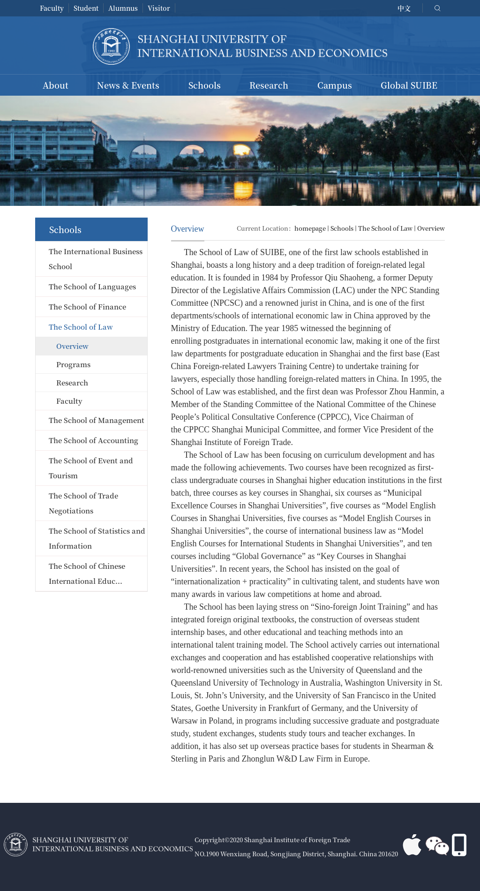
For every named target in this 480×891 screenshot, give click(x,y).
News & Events (128, 85)
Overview (431, 228)
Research (268, 85)
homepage (310, 228)
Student (86, 8)
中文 (404, 8)
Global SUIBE (409, 85)
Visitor (159, 8)
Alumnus (123, 8)
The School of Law (385, 228)
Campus (334, 85)
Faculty (52, 8)
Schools (204, 85)
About (55, 85)
